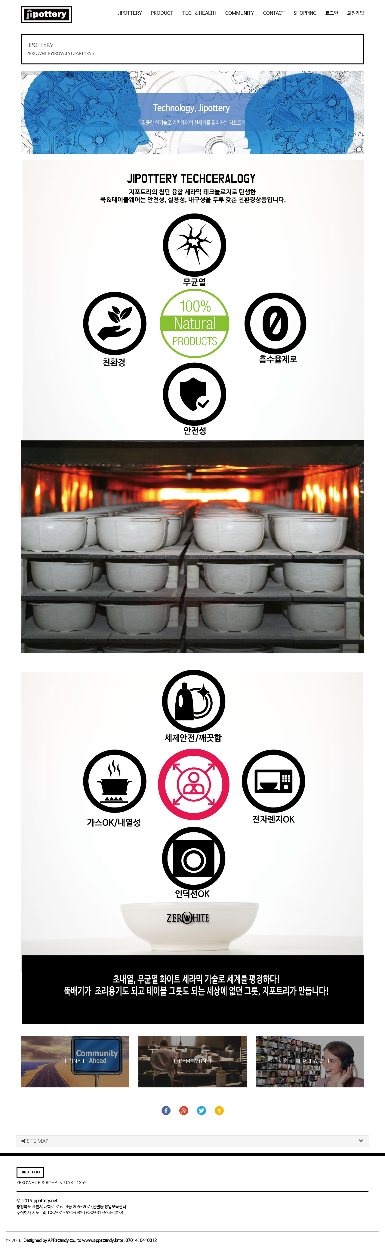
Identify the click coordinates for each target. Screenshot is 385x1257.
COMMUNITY (239, 13)
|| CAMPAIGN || (192, 1061)
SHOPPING (305, 13)
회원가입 (355, 13)
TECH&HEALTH (199, 13)
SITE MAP (34, 1141)
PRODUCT (162, 13)
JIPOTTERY (130, 13)
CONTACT (274, 13)
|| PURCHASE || (310, 1061)
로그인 (331, 13)
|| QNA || (75, 1061)
